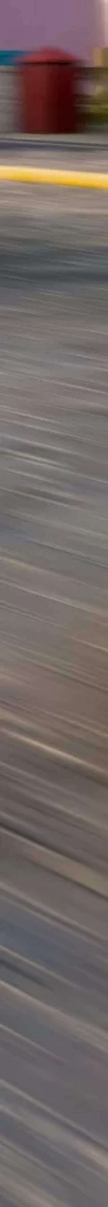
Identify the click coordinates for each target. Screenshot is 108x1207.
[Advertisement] (54, 95)
